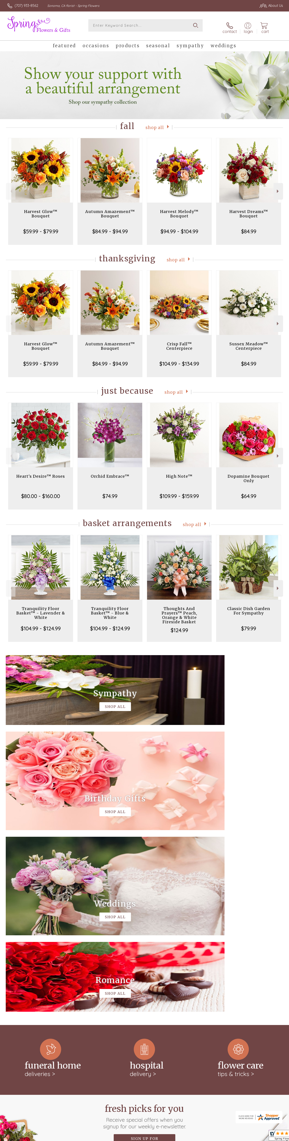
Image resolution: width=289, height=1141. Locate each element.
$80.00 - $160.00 (40, 492)
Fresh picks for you (144, 931)
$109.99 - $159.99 (179, 492)
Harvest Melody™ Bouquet (179, 210)
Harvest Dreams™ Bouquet (248, 210)
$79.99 (248, 625)
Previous (10, 187)
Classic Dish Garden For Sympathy (248, 607)
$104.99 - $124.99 (41, 625)
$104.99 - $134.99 (179, 360)
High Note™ (179, 472)
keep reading (53, 992)
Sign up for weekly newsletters (144, 955)
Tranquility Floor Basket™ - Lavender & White (40, 609)
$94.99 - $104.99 (179, 227)
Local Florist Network (241, 1136)
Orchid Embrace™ (110, 472)
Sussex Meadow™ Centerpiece (248, 342)
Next (278, 187)
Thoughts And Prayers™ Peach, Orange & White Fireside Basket (179, 612)
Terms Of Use (180, 1136)
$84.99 (248, 227)
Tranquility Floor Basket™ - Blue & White (110, 609)
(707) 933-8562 (26, 5)
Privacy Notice (208, 1136)
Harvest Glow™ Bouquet (40, 210)
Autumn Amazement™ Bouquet (110, 210)
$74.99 (109, 492)
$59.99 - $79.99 (40, 227)
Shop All (155, 123)
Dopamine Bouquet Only (249, 475)
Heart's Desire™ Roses (40, 472)
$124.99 (179, 626)
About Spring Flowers (26, 983)
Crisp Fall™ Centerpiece (179, 342)
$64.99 (248, 492)
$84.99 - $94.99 (110, 227)
